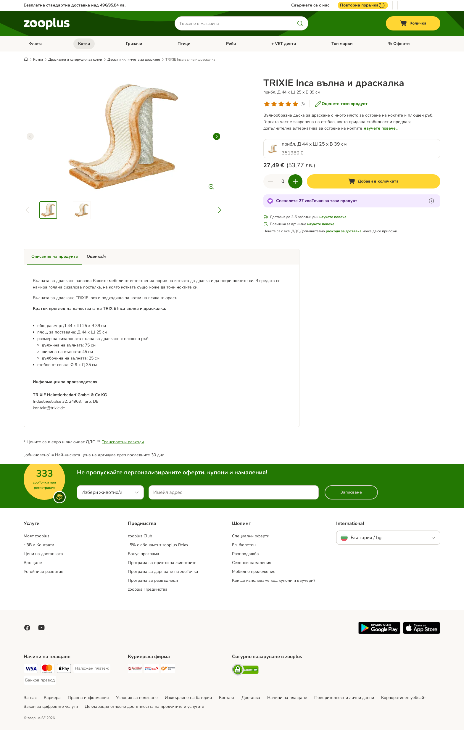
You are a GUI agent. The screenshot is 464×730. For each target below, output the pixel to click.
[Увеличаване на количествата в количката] (295, 181)
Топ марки (341, 43)
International (350, 523)
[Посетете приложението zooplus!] (379, 633)
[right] (216, 136)
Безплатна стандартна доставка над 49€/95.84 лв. (74, 5)
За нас (30, 697)
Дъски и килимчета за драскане (133, 59)
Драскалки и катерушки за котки (75, 59)
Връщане (33, 562)
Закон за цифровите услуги (51, 706)
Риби (231, 43)
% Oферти (399, 43)
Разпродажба (245, 554)
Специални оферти (250, 536)
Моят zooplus (36, 536)
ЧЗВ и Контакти (39, 545)
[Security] (245, 671)
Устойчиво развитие (43, 571)
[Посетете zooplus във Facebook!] (27, 627)
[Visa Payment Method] (31, 669)
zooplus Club (140, 536)
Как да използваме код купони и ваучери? (273, 580)
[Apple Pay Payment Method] (64, 669)
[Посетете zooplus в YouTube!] (41, 627)
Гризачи (134, 43)
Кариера (52, 697)
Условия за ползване (137, 697)
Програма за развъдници (153, 580)
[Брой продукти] (283, 181)
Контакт (226, 697)
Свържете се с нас (310, 5)
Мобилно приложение (254, 571)
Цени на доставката (43, 554)
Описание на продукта (54, 256)
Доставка (250, 697)
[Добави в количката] (373, 181)
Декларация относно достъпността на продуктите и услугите (144, 706)
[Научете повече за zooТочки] (431, 201)
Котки (84, 43)
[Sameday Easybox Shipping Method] (151, 669)
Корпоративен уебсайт (403, 697)
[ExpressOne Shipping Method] (168, 669)
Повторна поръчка (363, 5)
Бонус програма (143, 554)
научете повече (333, 217)
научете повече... (381, 128)
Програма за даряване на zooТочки (163, 571)
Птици (184, 43)
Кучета (35, 43)
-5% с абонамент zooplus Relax (158, 545)
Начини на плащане (287, 697)
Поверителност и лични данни (344, 697)
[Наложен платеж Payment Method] (92, 668)
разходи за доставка (344, 231)
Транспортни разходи (123, 442)
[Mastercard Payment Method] (47, 669)
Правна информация (88, 697)
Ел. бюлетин (244, 545)
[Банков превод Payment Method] (40, 680)
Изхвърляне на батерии (188, 697)
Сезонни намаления (251, 562)
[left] (30, 136)
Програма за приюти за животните (162, 562)
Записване (351, 492)
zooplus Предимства (147, 589)
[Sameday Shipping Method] (135, 669)
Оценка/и (96, 256)
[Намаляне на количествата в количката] (270, 181)
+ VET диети (283, 43)
